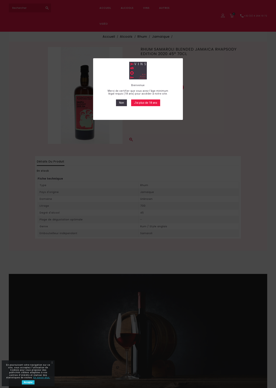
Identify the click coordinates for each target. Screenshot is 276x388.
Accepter (28, 382)
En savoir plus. (41, 377)
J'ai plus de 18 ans (145, 102)
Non (121, 102)
